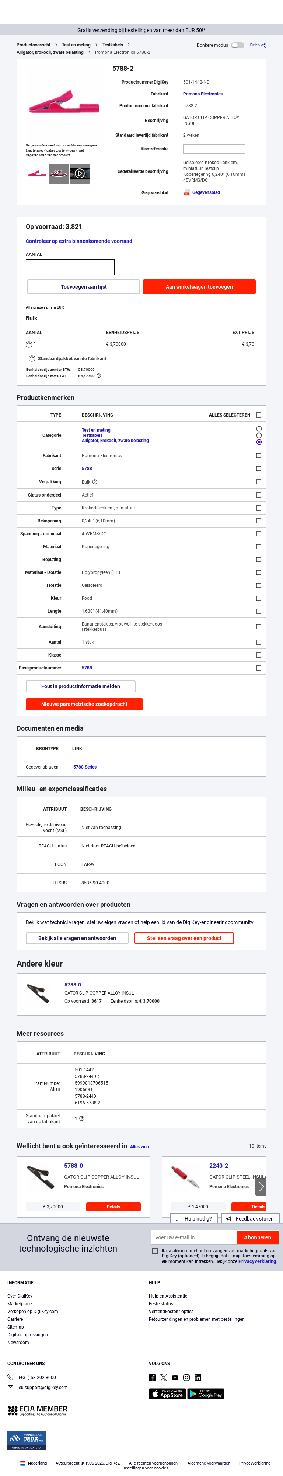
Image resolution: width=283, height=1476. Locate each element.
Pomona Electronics (203, 94)
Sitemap (15, 1327)
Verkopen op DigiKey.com (32, 1311)
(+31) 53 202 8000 (31, 1378)
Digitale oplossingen (27, 1334)
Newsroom (18, 1342)
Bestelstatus (161, 1303)
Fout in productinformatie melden (80, 686)
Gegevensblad (201, 192)
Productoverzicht (33, 45)
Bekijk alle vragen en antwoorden (77, 938)
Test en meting (76, 45)
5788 (87, 468)
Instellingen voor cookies (145, 1468)
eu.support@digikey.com (37, 1388)
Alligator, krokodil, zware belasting (50, 52)
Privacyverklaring (257, 1261)
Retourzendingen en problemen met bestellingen (197, 1319)
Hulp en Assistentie (168, 1296)
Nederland (33, 1463)
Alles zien (139, 1146)
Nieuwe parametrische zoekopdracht (84, 704)
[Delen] (258, 45)
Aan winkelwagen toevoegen (199, 287)
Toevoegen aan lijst (84, 287)
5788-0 (72, 985)
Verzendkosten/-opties (171, 1311)
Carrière (15, 1319)
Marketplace (19, 1303)
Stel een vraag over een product (184, 938)
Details (113, 1206)
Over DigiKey (19, 1296)
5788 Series (85, 767)
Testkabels (112, 45)
